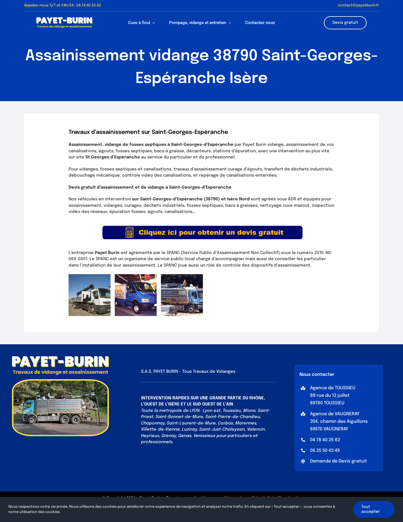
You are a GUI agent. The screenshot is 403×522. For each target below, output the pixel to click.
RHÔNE (256, 398)
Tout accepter (370, 509)
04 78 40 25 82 (325, 440)
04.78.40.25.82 (88, 5)
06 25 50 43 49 (325, 450)
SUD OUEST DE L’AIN (213, 404)
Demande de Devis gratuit (338, 461)
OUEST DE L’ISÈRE (162, 404)
